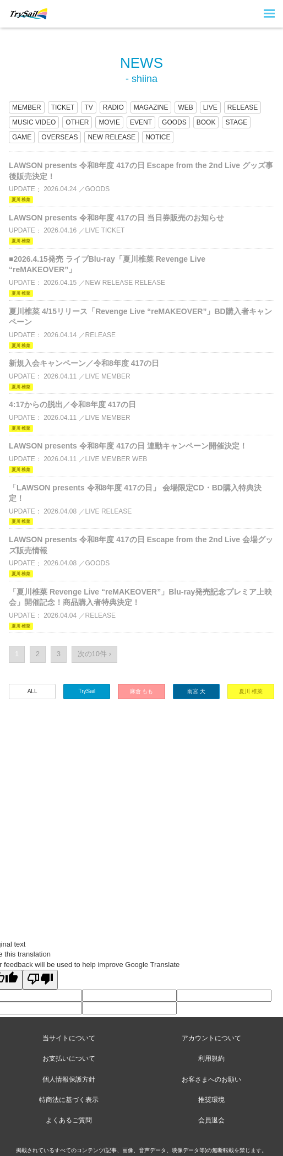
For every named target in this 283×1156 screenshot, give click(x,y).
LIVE (210, 107)
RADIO (113, 107)
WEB (185, 107)
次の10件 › (94, 654)
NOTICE (157, 137)
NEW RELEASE (111, 137)
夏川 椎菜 (251, 691)
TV (88, 107)
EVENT (141, 122)
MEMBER (26, 107)
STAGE (236, 122)
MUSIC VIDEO (34, 122)
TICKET (63, 107)
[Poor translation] (40, 980)
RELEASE (242, 107)
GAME (21, 137)
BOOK (206, 122)
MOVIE (109, 122)
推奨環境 (211, 1100)
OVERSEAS (59, 137)
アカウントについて (211, 1038)
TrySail (86, 691)
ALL (32, 691)
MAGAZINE (151, 107)
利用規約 (211, 1058)
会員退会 (211, 1120)
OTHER (77, 122)
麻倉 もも (142, 691)
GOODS (174, 122)
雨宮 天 (196, 691)
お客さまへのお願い (211, 1079)
